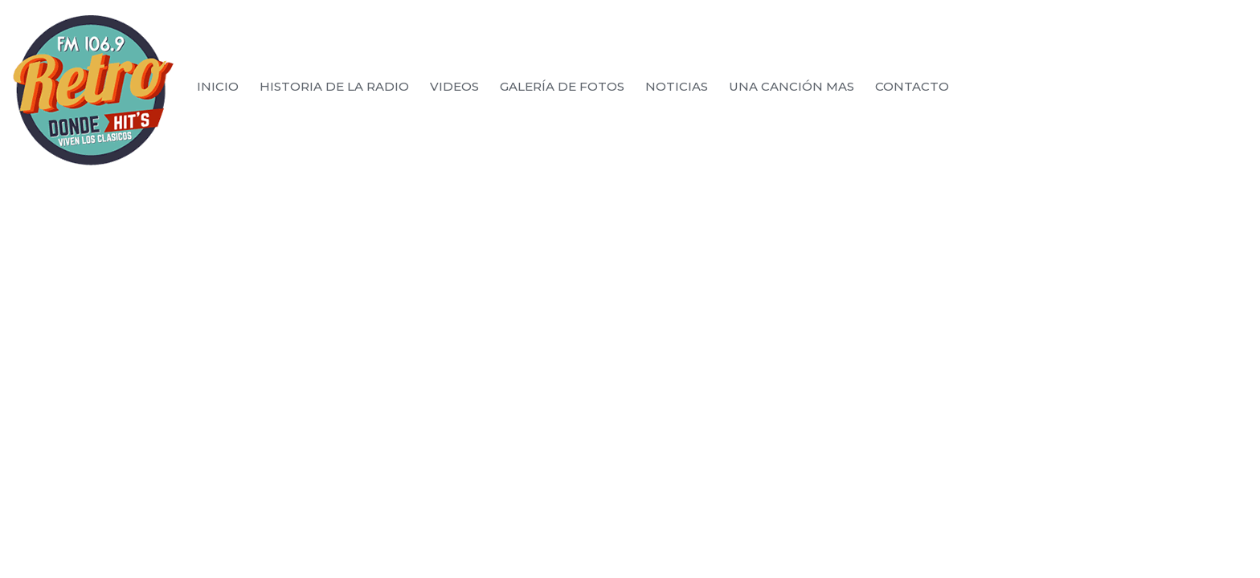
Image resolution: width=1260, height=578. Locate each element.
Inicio (218, 87)
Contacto (912, 87)
